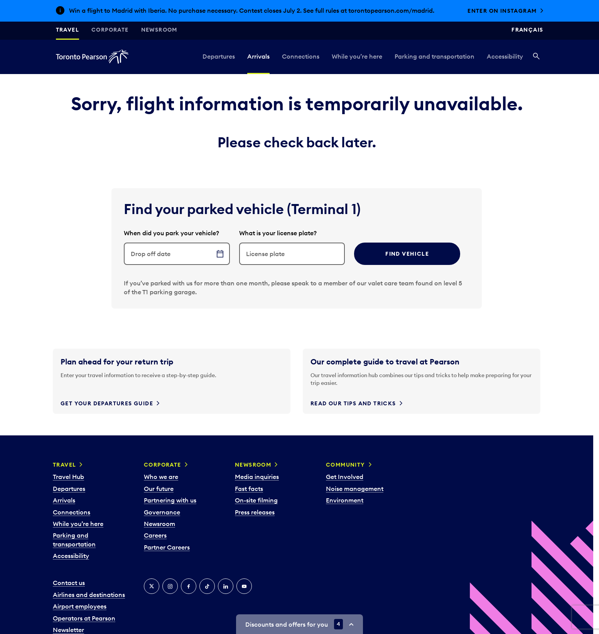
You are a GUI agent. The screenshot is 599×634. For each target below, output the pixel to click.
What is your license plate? (278, 233)
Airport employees (79, 606)
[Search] (536, 56)
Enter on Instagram (502, 10)
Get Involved (344, 477)
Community (345, 464)
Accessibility (505, 56)
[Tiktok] (207, 586)
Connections (300, 56)
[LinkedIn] (225, 586)
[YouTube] (244, 586)
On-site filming (256, 500)
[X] (151, 586)
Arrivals (258, 56)
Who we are (161, 477)
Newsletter (68, 630)
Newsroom (159, 29)
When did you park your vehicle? (171, 233)
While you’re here (357, 56)
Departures (218, 56)
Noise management (354, 488)
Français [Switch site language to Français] (527, 29)
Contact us (69, 583)
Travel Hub (68, 477)
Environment (344, 500)
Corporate (110, 29)
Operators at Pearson (84, 618)
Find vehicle (407, 253)
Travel (67, 29)
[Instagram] (170, 586)
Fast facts (249, 488)
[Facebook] (188, 586)
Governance (162, 512)
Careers (155, 535)
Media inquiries (257, 477)
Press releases (255, 512)
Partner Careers (167, 547)
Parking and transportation (434, 56)
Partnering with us (170, 500)
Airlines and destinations (89, 595)
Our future (159, 488)
